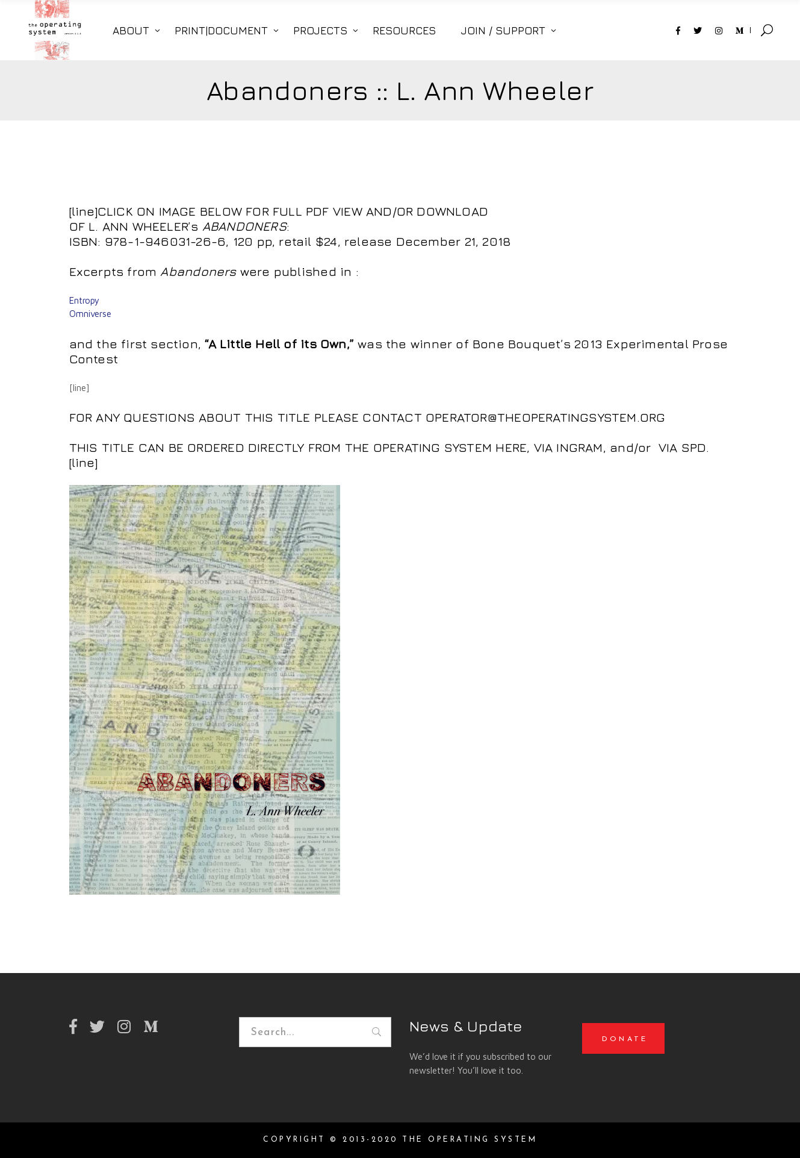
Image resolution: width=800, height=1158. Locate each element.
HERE (511, 447)
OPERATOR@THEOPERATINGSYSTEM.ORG (544, 417)
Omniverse (90, 313)
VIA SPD (681, 447)
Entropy (85, 300)
